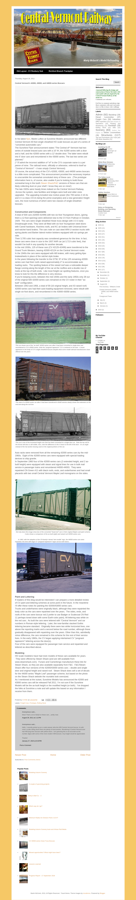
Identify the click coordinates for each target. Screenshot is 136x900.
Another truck (102, 213)
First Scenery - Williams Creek (109, 287)
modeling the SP (104, 147)
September (104, 281)
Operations (99, 123)
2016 (100, 255)
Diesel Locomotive (105, 117)
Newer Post (20, 755)
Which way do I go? (35, 806)
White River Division (105, 162)
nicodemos (86, 893)
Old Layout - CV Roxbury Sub (30, 71)
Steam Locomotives (112, 132)
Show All (118, 217)
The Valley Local (104, 177)
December (103, 272)
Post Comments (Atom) (32, 760)
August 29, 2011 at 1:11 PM (31, 718)
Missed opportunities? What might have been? (44, 852)
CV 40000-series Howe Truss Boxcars (42, 841)
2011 (100, 269)
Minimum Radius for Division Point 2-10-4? (43, 818)
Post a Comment (25, 745)
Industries (116, 119)
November (103, 275)
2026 (100, 225)
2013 (100, 264)
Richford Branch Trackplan (61, 71)
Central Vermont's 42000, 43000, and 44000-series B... (108, 291)
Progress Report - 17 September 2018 (42, 876)
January (103, 306)
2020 (100, 243)
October (103, 278)
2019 (100, 246)
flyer (28, 139)
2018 (100, 249)
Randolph (112, 126)
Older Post (85, 755)
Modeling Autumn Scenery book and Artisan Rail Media (47, 829)
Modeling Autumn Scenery (38, 772)
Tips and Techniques (103, 137)
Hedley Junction (104, 192)
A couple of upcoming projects (39, 784)
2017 (100, 252)
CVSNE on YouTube (101, 341)
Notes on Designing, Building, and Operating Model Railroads (107, 209)
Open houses (114, 121)
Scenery (100, 130)
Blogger (102, 893)
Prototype (33, 703)
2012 (100, 267)
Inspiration (103, 121)
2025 (100, 228)
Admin (99, 114)
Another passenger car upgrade (111, 151)
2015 (100, 258)
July (101, 300)
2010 (100, 310)
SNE (114, 127)
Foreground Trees (105, 296)
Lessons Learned (35, 864)
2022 (100, 237)
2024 (100, 231)
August (102, 284)
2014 (100, 261)
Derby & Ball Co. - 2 (34, 796)
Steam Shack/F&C (49, 183)
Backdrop (112, 115)
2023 (100, 234)
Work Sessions (104, 139)
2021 (100, 240)
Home (53, 755)
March (102, 303)
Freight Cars (24, 703)
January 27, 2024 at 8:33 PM (32, 741)
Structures (106, 135)
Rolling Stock (41, 703)
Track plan (116, 137)
